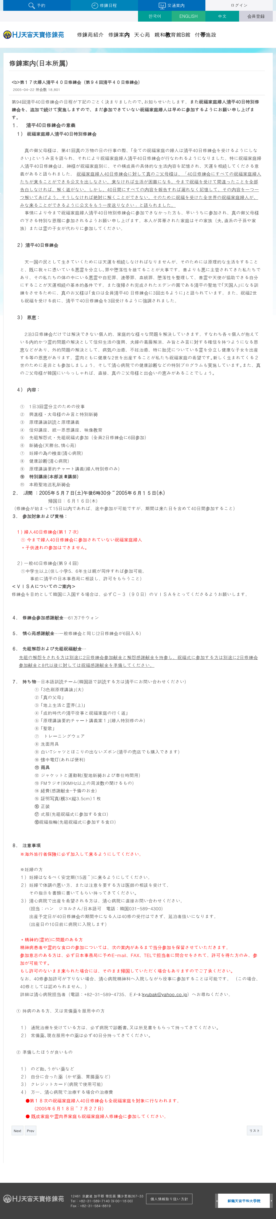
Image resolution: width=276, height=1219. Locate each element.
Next (17, 1130)
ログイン (239, 5)
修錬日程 (104, 5)
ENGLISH (189, 16)
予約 (37, 5)
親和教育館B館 (172, 34)
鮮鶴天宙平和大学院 (244, 1200)
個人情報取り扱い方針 (169, 1198)
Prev (30, 1130)
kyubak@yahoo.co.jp (164, 994)
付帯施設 (205, 34)
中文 (222, 16)
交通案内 (171, 5)
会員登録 (256, 16)
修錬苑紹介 (90, 34)
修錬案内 (119, 34)
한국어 (155, 16)
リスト (254, 1130)
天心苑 (142, 34)
